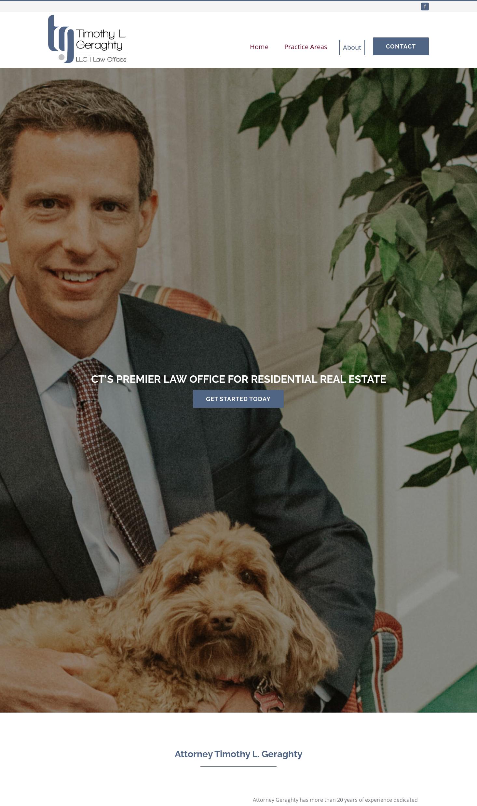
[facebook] (425, 6)
